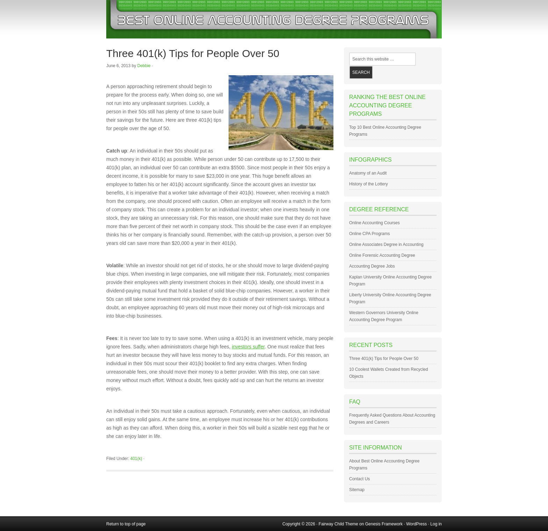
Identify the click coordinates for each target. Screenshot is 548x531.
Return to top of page (126, 524)
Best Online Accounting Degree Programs (274, 19)
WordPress (416, 524)
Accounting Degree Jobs (372, 266)
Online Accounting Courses (374, 222)
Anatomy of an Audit (368, 173)
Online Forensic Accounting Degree (382, 255)
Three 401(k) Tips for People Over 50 (192, 53)
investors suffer (248, 346)
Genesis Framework (384, 524)
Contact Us (359, 478)
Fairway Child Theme (338, 524)
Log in (436, 524)
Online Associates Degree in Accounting (386, 244)
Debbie (144, 65)
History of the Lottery (368, 184)
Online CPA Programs (369, 233)
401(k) (136, 458)
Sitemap (357, 489)
